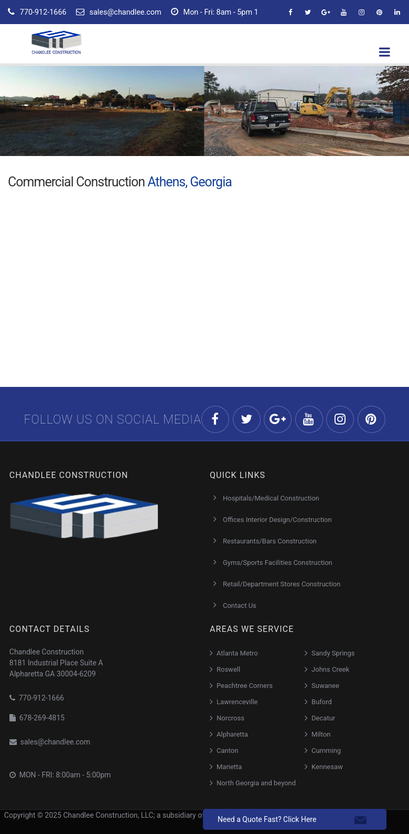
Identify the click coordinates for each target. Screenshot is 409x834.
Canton (227, 750)
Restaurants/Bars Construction (270, 541)
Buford (321, 702)
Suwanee (325, 686)
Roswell (228, 669)
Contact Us (239, 605)
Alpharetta (232, 734)
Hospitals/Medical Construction (271, 498)
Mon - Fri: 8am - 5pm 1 (215, 12)
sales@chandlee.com (119, 12)
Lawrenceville (237, 702)
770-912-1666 (37, 12)
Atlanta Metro (237, 653)
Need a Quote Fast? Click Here (267, 819)
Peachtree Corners (245, 686)
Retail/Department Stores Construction (281, 584)
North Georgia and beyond (256, 783)
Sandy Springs (332, 653)
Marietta (229, 767)
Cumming (326, 750)
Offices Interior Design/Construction (277, 520)
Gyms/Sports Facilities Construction (277, 562)
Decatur (323, 718)
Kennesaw (327, 767)
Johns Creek (330, 669)
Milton (320, 734)
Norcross (230, 718)
